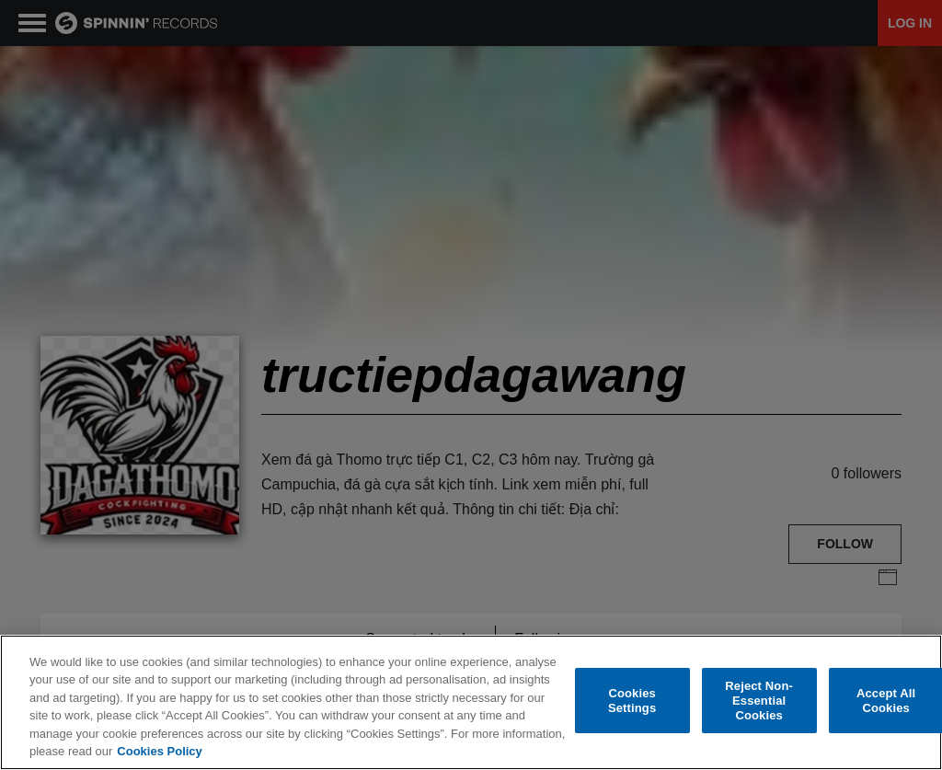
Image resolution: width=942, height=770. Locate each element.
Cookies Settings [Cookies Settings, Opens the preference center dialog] (632, 701)
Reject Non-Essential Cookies (759, 701)
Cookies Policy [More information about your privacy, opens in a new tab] (159, 752)
